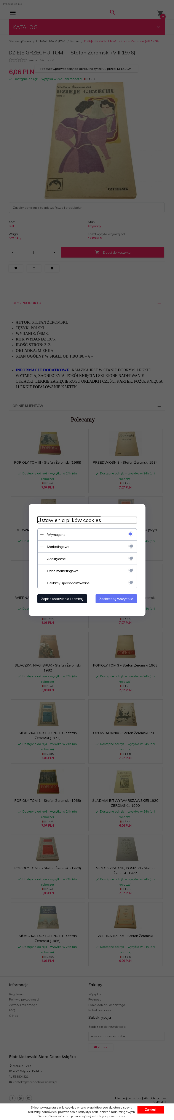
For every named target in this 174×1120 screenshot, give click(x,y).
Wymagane (56, 534)
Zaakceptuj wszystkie (116, 599)
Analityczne (56, 559)
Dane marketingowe (63, 571)
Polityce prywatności (110, 1116)
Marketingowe (58, 546)
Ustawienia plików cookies (69, 520)
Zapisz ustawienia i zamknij (62, 599)
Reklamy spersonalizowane (68, 583)
